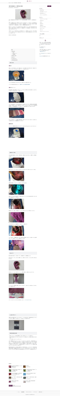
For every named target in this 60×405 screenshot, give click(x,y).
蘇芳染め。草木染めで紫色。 (15, 380)
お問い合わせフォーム (42, 51)
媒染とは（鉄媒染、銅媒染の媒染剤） (30, 380)
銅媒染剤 (14, 54)
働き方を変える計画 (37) (43, 26)
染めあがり (13, 57)
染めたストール (15, 53)
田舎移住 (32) (41, 23)
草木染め (14, 385)
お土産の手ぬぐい (14, 58)
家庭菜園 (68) (41, 25)
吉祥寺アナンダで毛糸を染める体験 (25, 84)
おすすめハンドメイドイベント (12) (44, 31)
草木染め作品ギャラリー (43, 13)
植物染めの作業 (14, 55)
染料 (13, 52)
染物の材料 (13, 51)
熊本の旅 (27, 365)
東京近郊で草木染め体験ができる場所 (30, 373)
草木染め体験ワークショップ (43, 11)
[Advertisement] (23, 42)
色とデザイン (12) (42, 28)
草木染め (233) (41, 20)
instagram (43, 53)
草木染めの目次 (42, 10)
